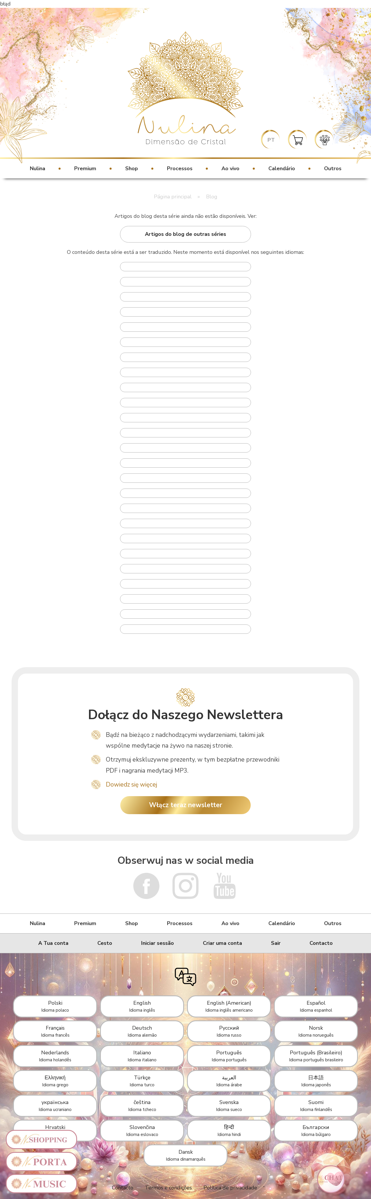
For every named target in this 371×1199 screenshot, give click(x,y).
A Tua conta (53, 943)
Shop (131, 168)
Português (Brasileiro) (316, 1056)
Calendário (281, 168)
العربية (229, 1081)
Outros (332, 168)
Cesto (104, 943)
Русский (229, 1031)
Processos (179, 168)
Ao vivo (230, 168)
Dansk (185, 1155)
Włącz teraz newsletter (185, 804)
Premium (85, 168)
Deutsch (142, 1031)
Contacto (321, 943)
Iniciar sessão (157, 943)
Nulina (37, 168)
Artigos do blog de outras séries (185, 234)
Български (316, 1130)
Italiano (142, 1056)
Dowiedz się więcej (131, 784)
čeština (142, 1105)
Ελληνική (55, 1081)
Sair (276, 943)
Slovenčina (142, 1130)
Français (55, 1031)
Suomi (316, 1105)
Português (229, 1056)
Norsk (316, 1031)
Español (316, 1006)
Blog (211, 196)
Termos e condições (168, 1187)
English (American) (229, 1006)
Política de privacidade (230, 1187)
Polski (55, 1006)
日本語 (316, 1081)
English (142, 1006)
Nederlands (55, 1056)
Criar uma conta (222, 943)
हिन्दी (229, 1130)
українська (55, 1105)
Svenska (229, 1105)
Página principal (173, 196)
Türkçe (142, 1081)
